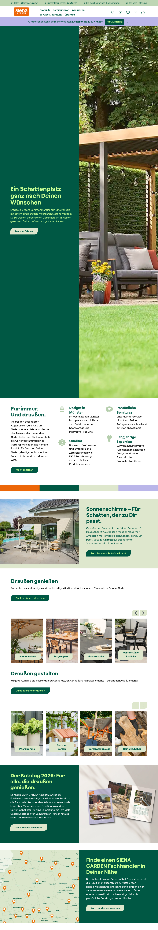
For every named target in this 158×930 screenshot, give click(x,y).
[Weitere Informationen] (128, 22)
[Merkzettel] (128, 12)
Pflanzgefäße (27, 749)
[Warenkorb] (143, 12)
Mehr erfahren (24, 231)
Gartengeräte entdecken (30, 690)
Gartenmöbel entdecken (30, 598)
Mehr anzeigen (24, 470)
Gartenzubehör (132, 749)
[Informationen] (120, 12)
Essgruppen (61, 656)
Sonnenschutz (27, 656)
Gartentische (96, 656)
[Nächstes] (143, 613)
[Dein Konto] (135, 12)
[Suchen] (113, 12)
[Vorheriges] (135, 613)
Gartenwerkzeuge (99, 749)
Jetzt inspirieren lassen (29, 827)
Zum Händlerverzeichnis (105, 908)
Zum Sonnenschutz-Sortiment (108, 553)
